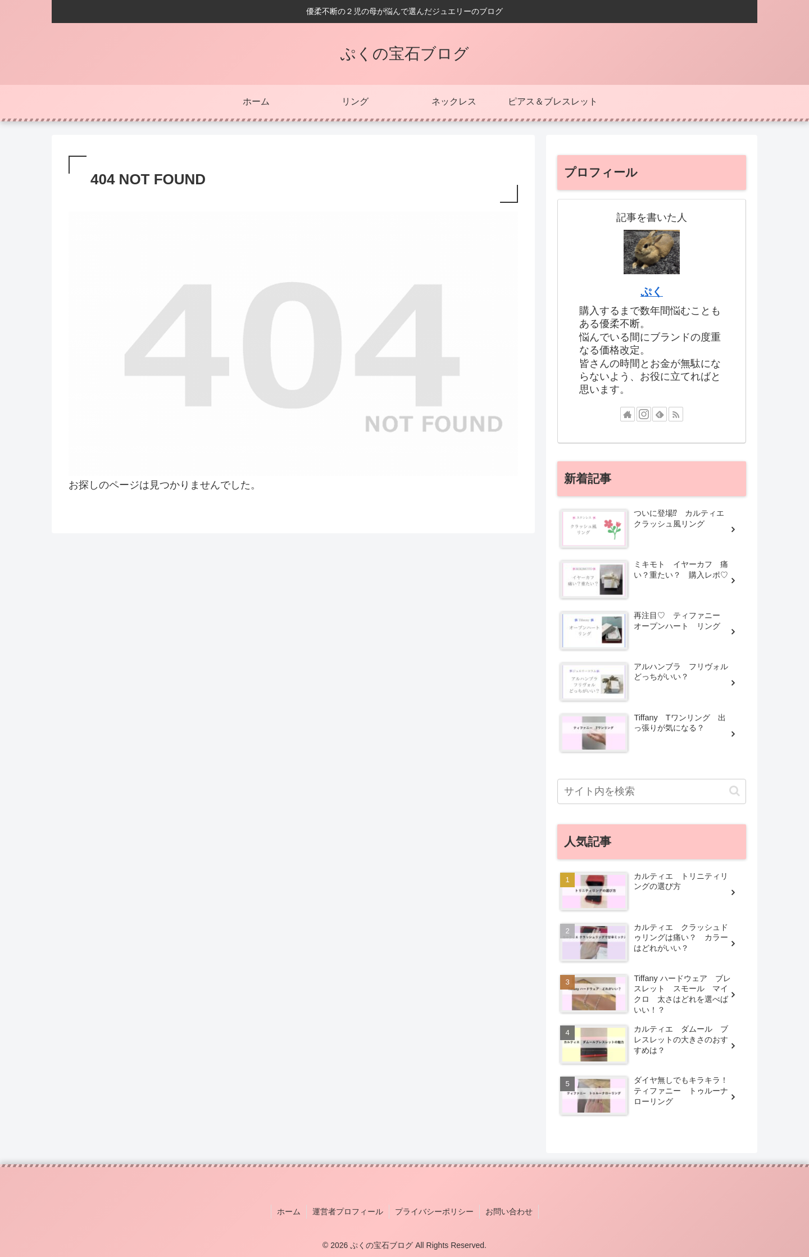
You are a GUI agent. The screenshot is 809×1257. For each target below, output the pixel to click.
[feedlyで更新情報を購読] (659, 414)
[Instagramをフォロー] (644, 414)
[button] (734, 790)
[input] (651, 791)
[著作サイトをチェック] (627, 414)
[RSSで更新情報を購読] (676, 414)
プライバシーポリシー (434, 1211)
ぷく (651, 291)
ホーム (289, 1211)
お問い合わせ (509, 1211)
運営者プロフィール (347, 1211)
